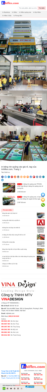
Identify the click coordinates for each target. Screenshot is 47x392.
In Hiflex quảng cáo (25, 12)
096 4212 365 (5, 335)
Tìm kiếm (42, 8)
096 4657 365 (5, 324)
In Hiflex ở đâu (6, 15)
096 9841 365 (5, 321)
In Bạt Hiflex (37, 12)
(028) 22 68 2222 (13, 316)
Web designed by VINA (11, 385)
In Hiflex (14, 12)
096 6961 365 (5, 332)
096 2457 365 (5, 326)
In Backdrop (6, 12)
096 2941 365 (5, 329)
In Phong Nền (17, 15)
